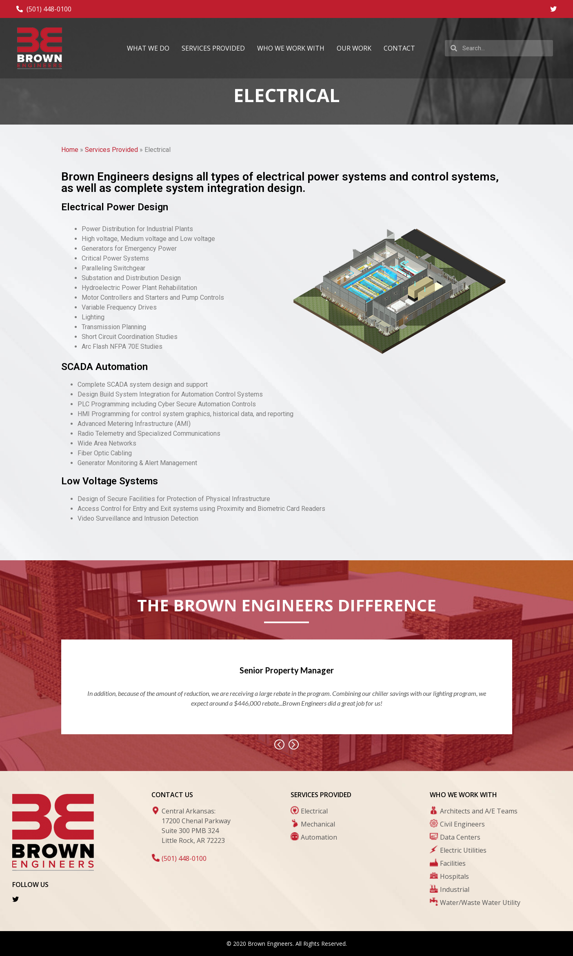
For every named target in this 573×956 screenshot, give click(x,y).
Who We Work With (290, 48)
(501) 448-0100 (184, 858)
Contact (399, 48)
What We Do (148, 48)
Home (69, 150)
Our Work (354, 48)
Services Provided (213, 48)
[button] (279, 745)
